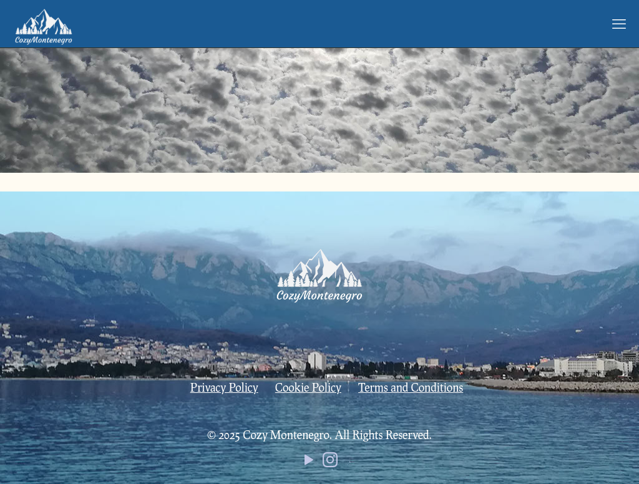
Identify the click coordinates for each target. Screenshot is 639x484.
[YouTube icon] (309, 462)
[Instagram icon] (330, 462)
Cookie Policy (308, 387)
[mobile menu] (619, 23)
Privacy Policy (224, 387)
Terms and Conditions (410, 387)
